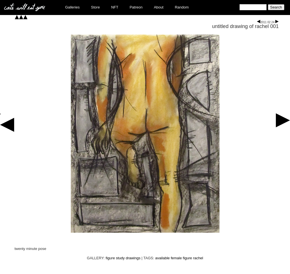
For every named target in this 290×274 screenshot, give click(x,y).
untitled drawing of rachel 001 (245, 26)
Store (95, 7)
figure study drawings (123, 258)
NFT (114, 7)
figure (187, 258)
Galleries (72, 7)
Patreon (136, 7)
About (158, 7)
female (176, 258)
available (162, 258)
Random (182, 7)
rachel (198, 258)
